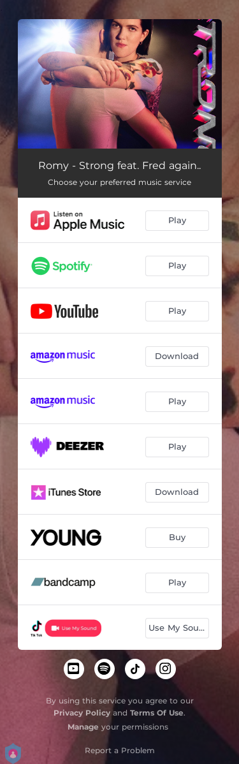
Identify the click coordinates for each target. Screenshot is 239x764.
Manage (83, 726)
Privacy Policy (82, 712)
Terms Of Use (157, 712)
